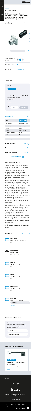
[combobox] (17, 330)
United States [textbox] (12, 330)
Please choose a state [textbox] (14, 334)
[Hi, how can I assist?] (21, 408)
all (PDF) (24, 233)
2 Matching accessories (21, 73)
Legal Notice (17, 404)
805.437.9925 (16, 395)
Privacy (23, 404)
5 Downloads (20, 69)
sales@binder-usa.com (16, 399)
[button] (2, 2)
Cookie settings (10, 406)
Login (7, 404)
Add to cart (23, 107)
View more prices (11, 102)
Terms (12, 404)
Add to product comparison (22, 64)
